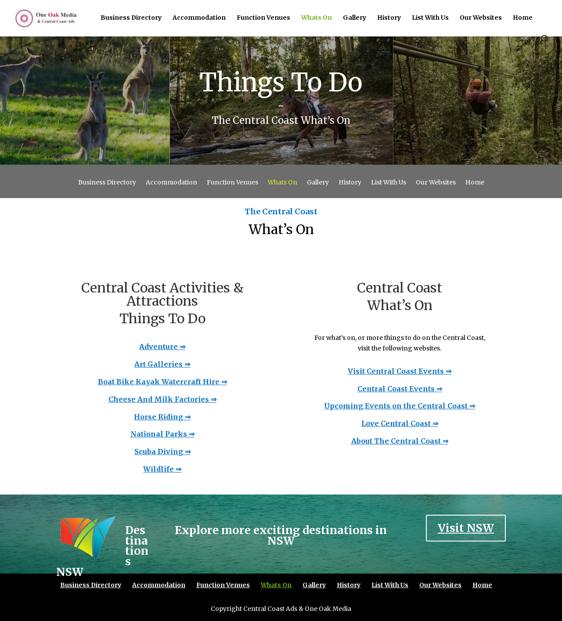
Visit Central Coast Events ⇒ (399, 371)
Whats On (316, 18)
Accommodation (199, 18)
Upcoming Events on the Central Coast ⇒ (399, 405)
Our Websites (481, 18)
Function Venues (263, 18)
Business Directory (131, 18)
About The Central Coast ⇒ (399, 441)
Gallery (354, 18)
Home (523, 18)
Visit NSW (466, 528)
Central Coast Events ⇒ (399, 388)
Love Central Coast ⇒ (399, 423)
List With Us (430, 18)
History (389, 18)
